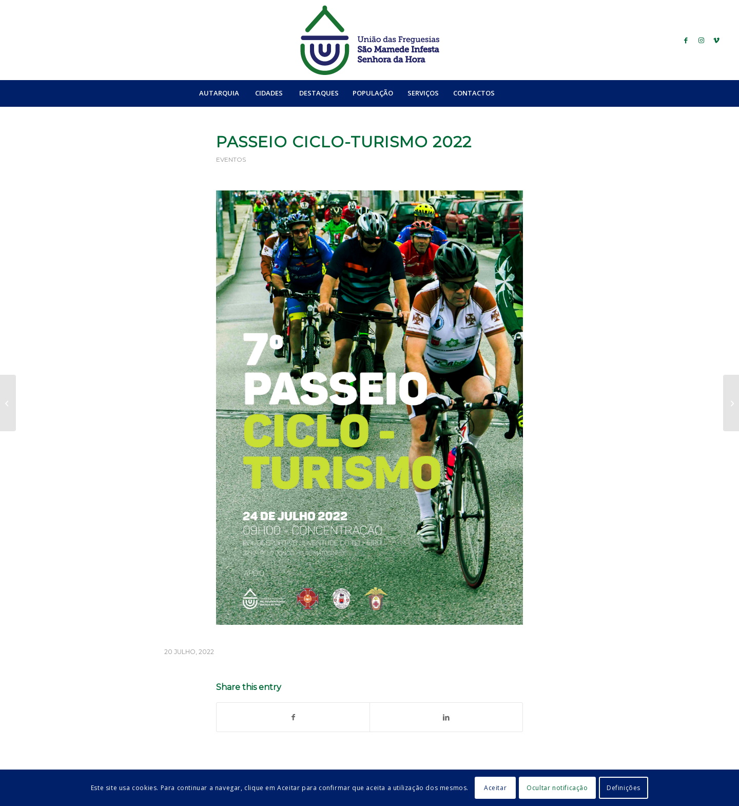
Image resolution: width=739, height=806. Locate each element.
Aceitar (495, 787)
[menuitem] (219, 93)
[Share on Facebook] (293, 717)
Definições (623, 787)
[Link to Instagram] (701, 40)
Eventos (231, 159)
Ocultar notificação (557, 787)
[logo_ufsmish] (369, 40)
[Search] (524, 93)
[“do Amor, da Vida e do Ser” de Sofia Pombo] (8, 403)
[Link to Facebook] (685, 40)
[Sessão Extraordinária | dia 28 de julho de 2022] (731, 403)
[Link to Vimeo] (716, 40)
